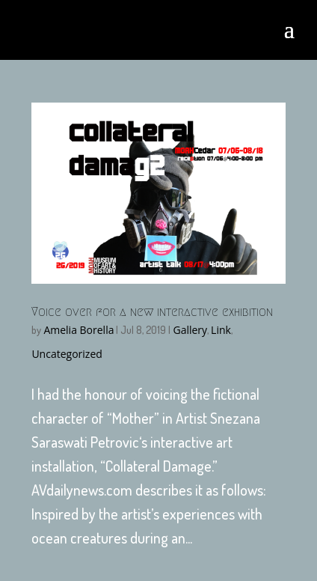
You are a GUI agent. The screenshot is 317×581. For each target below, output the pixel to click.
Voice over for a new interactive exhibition (152, 311)
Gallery (190, 330)
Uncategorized (66, 354)
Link (221, 330)
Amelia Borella (78, 330)
